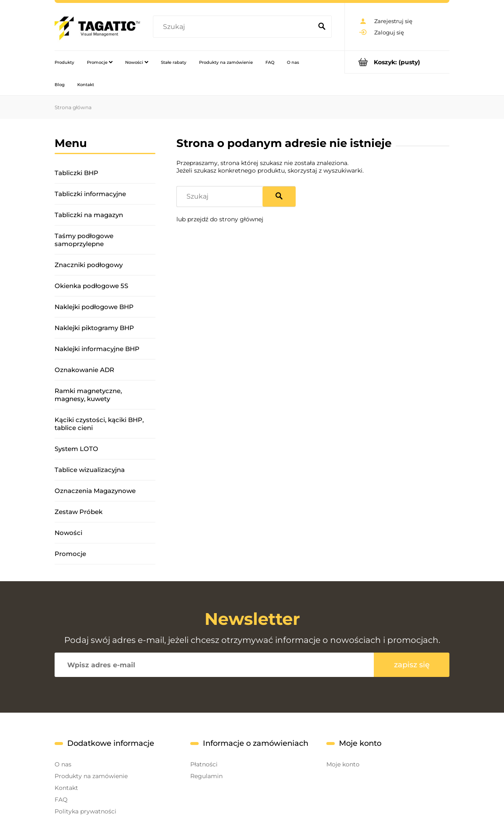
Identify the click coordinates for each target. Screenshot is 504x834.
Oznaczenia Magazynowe (95, 491)
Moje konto (343, 764)
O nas (63, 764)
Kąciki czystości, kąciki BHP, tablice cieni (99, 424)
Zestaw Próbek (78, 512)
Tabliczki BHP (76, 173)
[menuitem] (64, 62)
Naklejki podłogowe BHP (94, 307)
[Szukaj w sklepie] (234, 27)
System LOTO (76, 449)
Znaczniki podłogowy (89, 265)
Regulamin (206, 776)
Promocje (70, 554)
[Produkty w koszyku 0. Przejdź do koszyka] (397, 62)
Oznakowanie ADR (84, 370)
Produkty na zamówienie (91, 776)
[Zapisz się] (411, 665)
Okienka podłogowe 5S (91, 286)
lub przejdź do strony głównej (219, 219)
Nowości (68, 533)
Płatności (204, 764)
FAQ (61, 799)
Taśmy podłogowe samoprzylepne (84, 240)
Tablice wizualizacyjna (90, 470)
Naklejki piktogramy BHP (94, 328)
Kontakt (66, 788)
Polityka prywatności (85, 811)
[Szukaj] (321, 27)
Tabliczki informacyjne (90, 194)
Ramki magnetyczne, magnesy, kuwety (88, 395)
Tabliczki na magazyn (89, 215)
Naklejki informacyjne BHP (97, 349)
